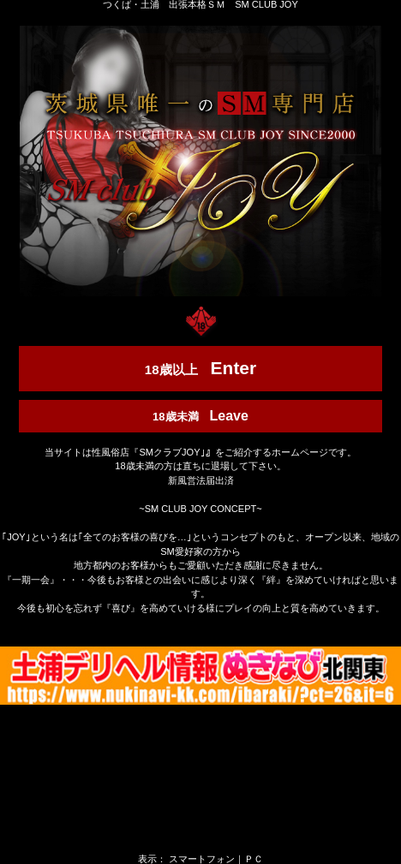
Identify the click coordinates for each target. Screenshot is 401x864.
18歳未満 (200, 415)
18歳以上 (200, 368)
